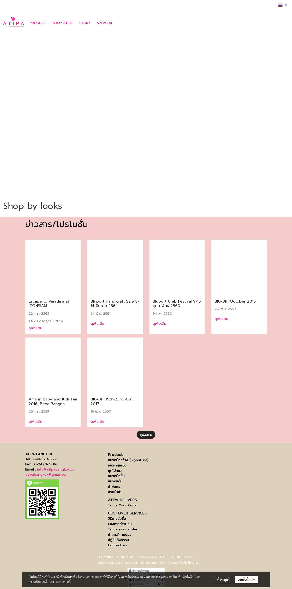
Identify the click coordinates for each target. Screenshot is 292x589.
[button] (122, 23)
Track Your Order (123, 505)
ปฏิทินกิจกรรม (118, 539)
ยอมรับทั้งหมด (246, 579)
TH (282, 5)
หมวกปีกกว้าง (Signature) (128, 460)
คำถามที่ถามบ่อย (119, 534)
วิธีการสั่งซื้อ (117, 518)
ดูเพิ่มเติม (36, 328)
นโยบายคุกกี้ (63, 581)
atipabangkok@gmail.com (46, 474)
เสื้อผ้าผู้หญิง (117, 465)
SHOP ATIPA (63, 22)
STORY (84, 22)
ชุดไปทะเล (115, 470)
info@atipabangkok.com (57, 469)
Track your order (123, 529)
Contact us (117, 545)
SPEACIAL (105, 22)
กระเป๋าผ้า (115, 492)
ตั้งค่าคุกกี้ (223, 579)
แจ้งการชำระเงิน (120, 524)
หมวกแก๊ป (115, 481)
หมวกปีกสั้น (116, 476)
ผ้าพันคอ (114, 486)
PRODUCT (38, 22)
